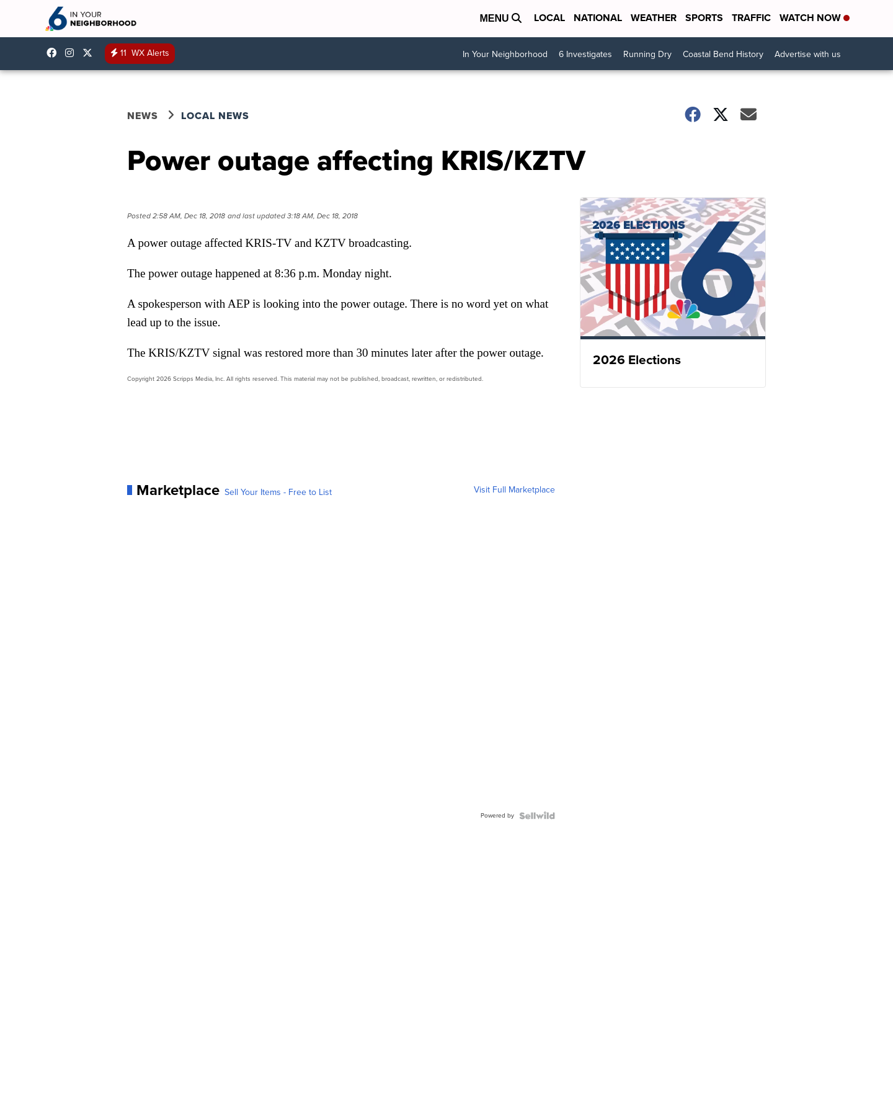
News (142, 116)
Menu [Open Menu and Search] (500, 18)
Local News (215, 116)
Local (549, 18)
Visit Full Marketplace (514, 490)
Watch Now (815, 18)
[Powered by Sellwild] (537, 815)
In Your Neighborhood (505, 54)
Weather (654, 18)
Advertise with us (808, 54)
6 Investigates (585, 54)
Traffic (751, 18)
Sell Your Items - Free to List (278, 492)
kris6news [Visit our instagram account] (72, 53)
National (598, 18)
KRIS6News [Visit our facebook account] (55, 53)
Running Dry (647, 54)
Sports (704, 18)
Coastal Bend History (723, 54)
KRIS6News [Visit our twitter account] (90, 53)
